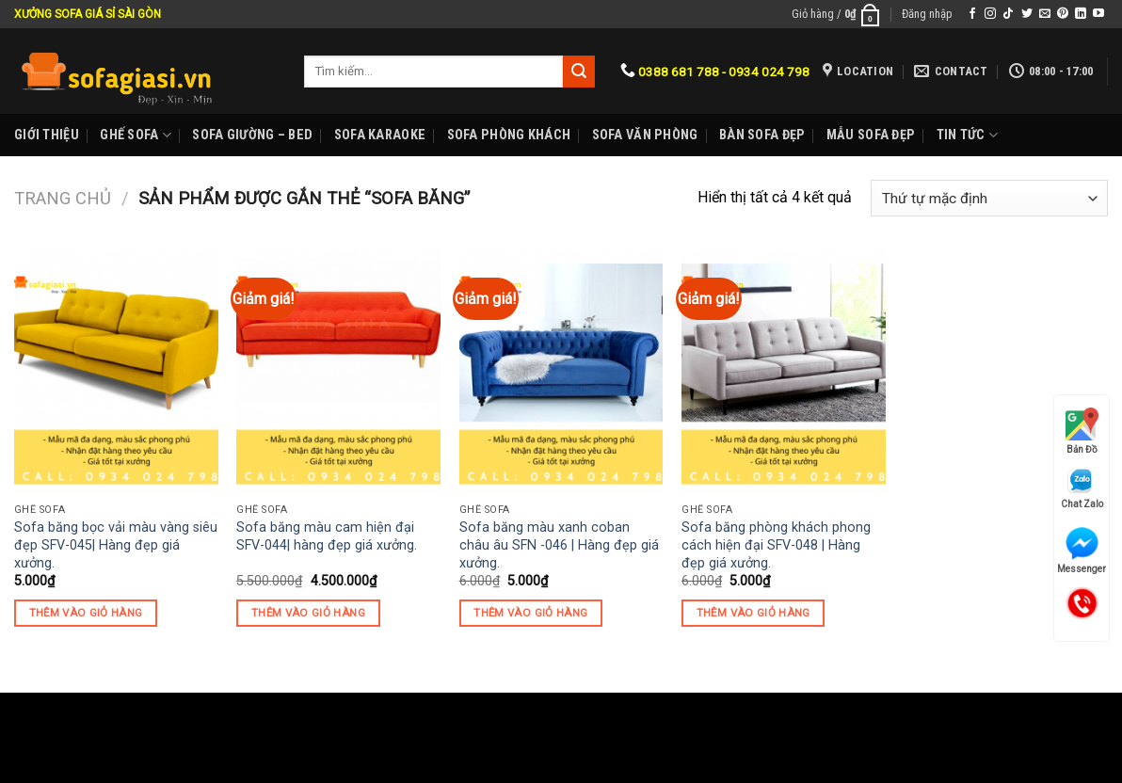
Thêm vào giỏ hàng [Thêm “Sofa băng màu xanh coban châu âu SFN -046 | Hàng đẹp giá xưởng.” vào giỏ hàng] (530, 612)
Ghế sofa (135, 135)
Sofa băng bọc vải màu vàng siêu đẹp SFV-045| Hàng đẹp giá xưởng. (115, 544)
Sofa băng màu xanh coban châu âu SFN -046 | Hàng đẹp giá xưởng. (559, 544)
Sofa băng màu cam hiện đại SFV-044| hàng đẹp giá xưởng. (326, 536)
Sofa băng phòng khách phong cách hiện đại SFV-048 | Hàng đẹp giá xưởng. (776, 544)
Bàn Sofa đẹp (762, 135)
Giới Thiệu (46, 135)
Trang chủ (62, 198)
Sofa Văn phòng (645, 135)
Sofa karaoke (379, 135)
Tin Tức (968, 135)
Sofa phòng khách (509, 135)
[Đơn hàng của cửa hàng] (989, 198)
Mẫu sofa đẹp (870, 135)
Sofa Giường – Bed (252, 135)
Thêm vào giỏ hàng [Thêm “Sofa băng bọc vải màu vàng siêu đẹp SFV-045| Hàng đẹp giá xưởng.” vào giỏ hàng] (86, 612)
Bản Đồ (1082, 431)
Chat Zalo (1082, 488)
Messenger (1081, 550)
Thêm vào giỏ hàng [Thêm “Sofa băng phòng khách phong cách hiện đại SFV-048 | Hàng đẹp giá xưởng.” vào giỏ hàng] (753, 612)
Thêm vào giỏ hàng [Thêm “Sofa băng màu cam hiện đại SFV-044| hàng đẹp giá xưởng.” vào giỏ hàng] (308, 612)
